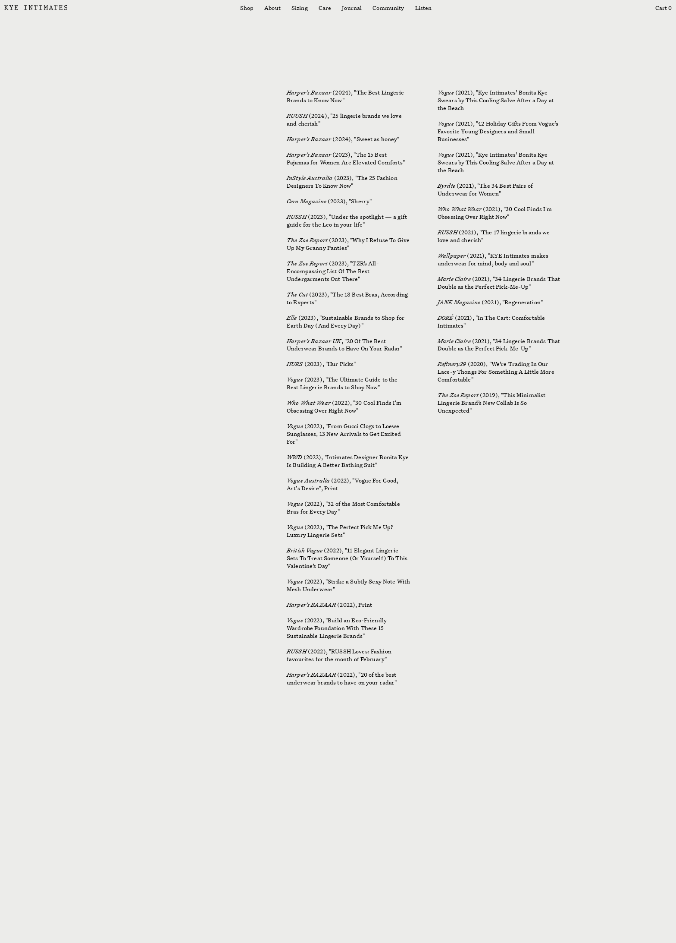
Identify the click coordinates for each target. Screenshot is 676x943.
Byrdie (446, 185)
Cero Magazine (307, 201)
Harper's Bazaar (309, 92)
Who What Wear (309, 403)
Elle (292, 318)
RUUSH (297, 116)
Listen (423, 8)
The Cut (297, 294)
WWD (294, 457)
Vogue (295, 379)
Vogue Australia (308, 480)
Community (388, 8)
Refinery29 (452, 364)
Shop (247, 8)
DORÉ (446, 318)
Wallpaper (452, 255)
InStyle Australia (309, 178)
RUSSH (297, 217)
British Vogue (304, 550)
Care (325, 8)
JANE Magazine (459, 302)
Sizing (299, 8)
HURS (295, 364)
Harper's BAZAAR (312, 605)
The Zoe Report (307, 240)
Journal (352, 8)
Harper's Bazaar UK (314, 341)
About (272, 8)
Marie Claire (454, 279)
